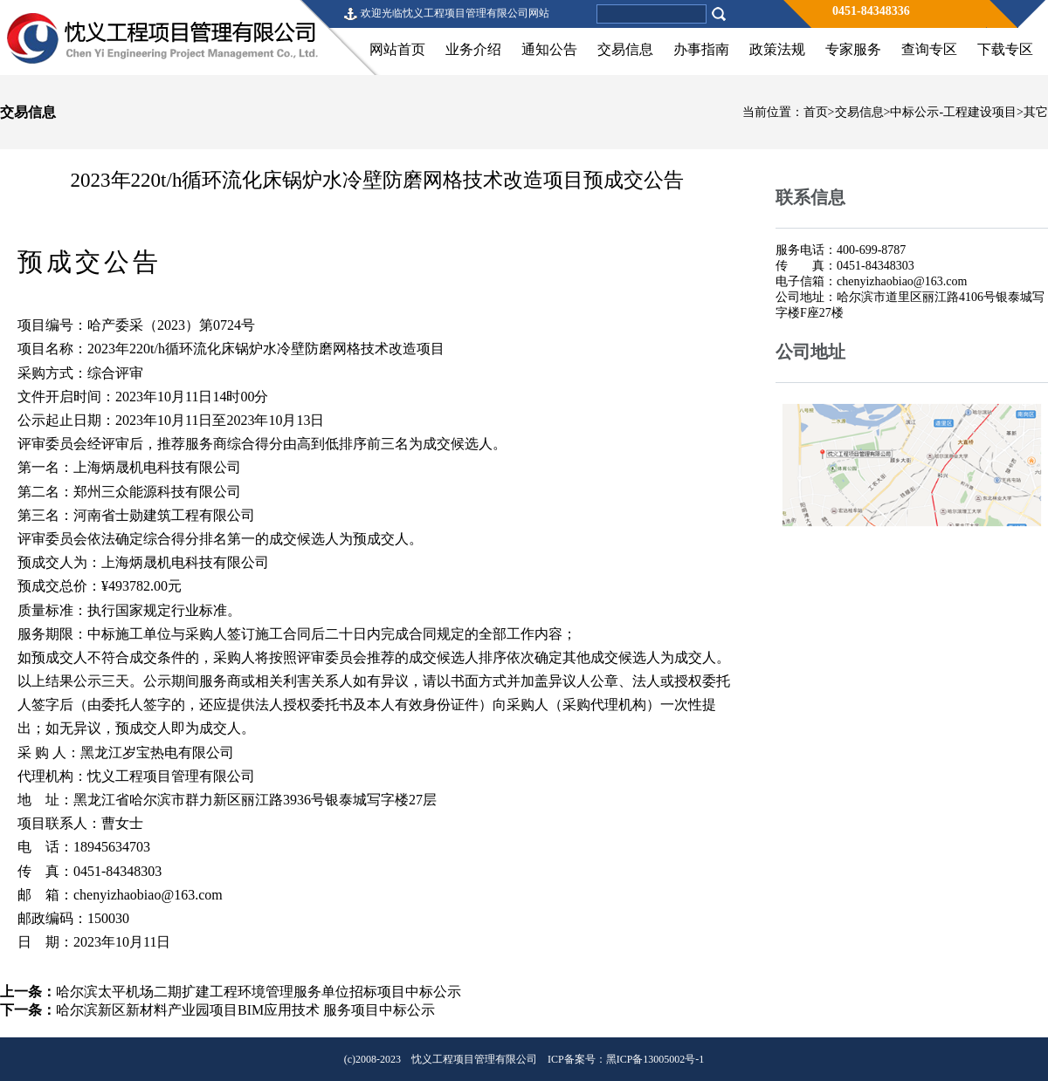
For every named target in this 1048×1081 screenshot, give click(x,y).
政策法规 (777, 49)
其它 (1036, 112)
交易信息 (625, 49)
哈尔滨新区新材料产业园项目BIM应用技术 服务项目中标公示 (245, 1009)
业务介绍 (473, 49)
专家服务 (853, 49)
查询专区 (929, 49)
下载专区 (1005, 49)
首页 (815, 112)
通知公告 (549, 49)
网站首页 (397, 49)
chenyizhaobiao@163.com (148, 894)
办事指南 (701, 49)
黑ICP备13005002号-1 (655, 1059)
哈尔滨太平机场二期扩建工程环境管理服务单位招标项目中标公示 (258, 991)
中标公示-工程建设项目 (953, 112)
